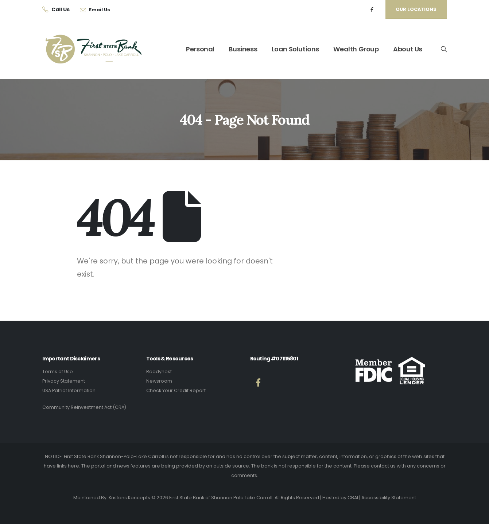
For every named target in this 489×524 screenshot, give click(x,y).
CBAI (353, 497)
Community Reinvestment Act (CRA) (84, 407)
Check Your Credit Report (176, 390)
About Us (407, 49)
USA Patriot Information (69, 390)
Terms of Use (57, 371)
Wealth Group (356, 49)
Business (243, 49)
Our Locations (416, 9)
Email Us (99, 10)
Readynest (159, 371)
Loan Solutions (295, 49)
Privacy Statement (63, 381)
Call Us (60, 9)
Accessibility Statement (388, 497)
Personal (200, 49)
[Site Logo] (87, 49)
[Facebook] (372, 10)
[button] (443, 49)
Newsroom (159, 381)
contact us (383, 466)
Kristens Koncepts (129, 497)
